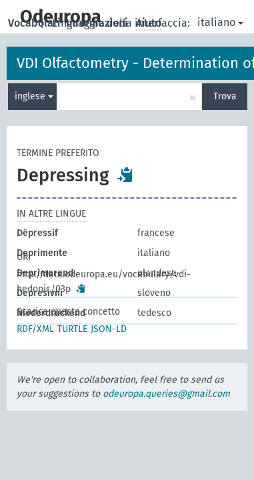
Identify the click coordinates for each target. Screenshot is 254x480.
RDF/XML (35, 329)
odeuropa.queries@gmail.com (166, 393)
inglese (34, 96)
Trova (225, 96)
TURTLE (72, 329)
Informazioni (98, 23)
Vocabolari (35, 23)
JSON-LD (109, 329)
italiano (220, 22)
